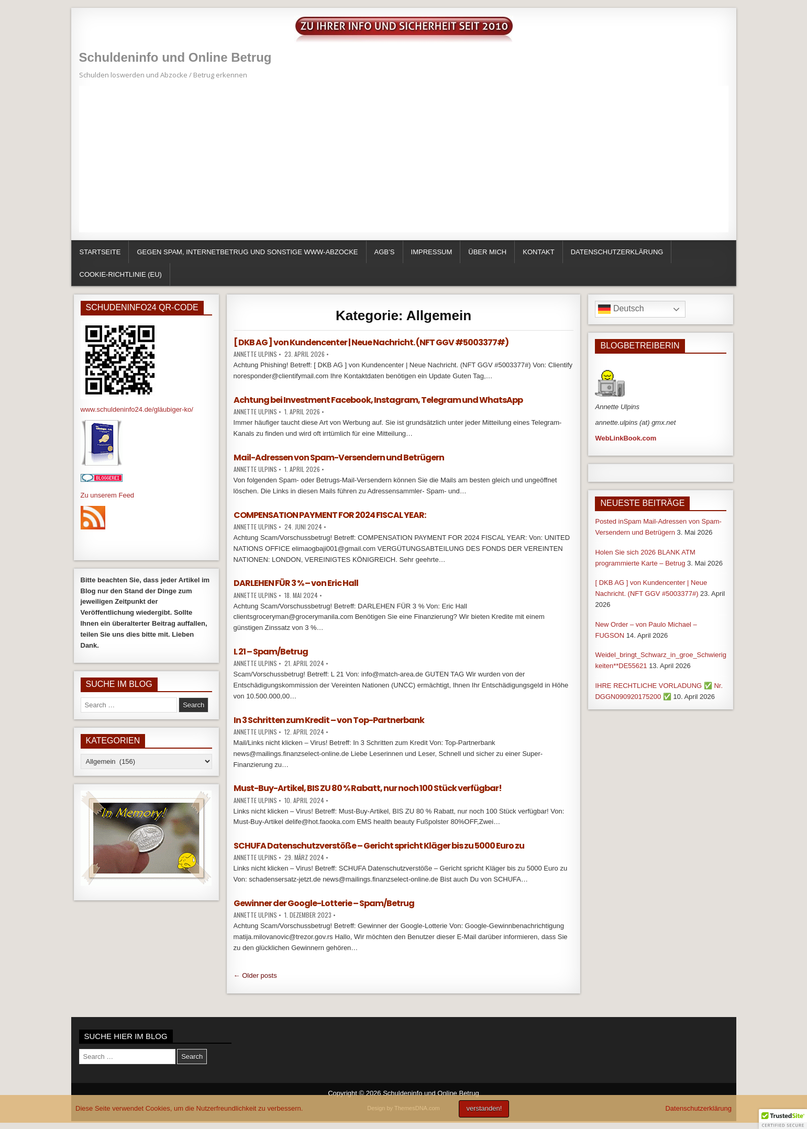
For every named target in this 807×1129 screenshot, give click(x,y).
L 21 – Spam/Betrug (271, 652)
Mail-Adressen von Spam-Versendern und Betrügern (339, 457)
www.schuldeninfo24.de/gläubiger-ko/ (137, 409)
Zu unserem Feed (108, 495)
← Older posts (255, 975)
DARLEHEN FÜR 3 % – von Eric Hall (296, 583)
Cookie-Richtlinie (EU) (121, 274)
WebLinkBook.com (625, 438)
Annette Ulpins (255, 353)
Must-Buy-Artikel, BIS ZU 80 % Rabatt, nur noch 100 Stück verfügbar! (368, 788)
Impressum (431, 252)
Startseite (100, 252)
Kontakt (538, 252)
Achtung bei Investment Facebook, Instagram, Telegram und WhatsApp (378, 400)
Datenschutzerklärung (617, 252)
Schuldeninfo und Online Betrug (175, 57)
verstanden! (484, 1108)
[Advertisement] (393, 159)
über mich (487, 252)
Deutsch (621, 309)
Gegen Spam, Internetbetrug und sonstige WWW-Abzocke (247, 252)
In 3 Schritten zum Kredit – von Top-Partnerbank (329, 720)
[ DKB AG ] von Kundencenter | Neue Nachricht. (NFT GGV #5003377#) (371, 342)
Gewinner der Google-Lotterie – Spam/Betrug (324, 903)
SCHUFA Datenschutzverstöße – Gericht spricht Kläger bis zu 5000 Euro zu (379, 846)
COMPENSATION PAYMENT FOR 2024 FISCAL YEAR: (330, 515)
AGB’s (384, 252)
